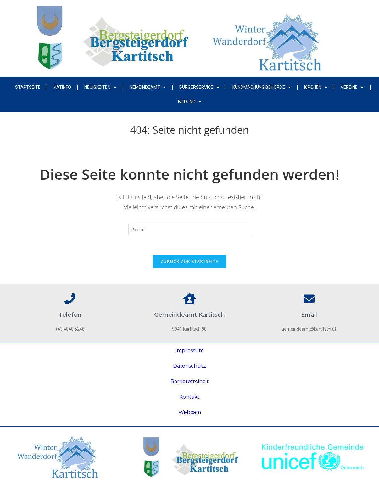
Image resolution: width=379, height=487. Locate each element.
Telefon (70, 314)
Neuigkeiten (100, 87)
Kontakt (189, 397)
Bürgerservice (199, 87)
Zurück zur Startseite (189, 261)
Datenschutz (189, 366)
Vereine (352, 87)
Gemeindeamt (148, 87)
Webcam (189, 412)
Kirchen (315, 87)
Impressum (189, 351)
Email (309, 314)
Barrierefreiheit (189, 381)
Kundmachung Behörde (261, 87)
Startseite (28, 87)
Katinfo (62, 87)
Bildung (189, 101)
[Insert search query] (189, 230)
